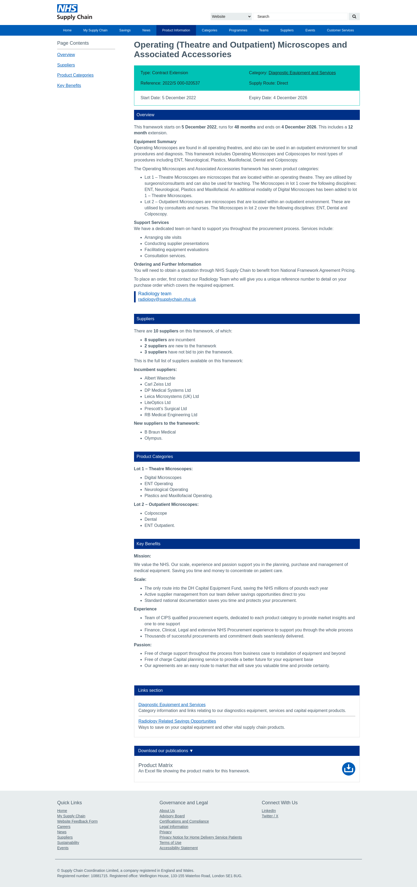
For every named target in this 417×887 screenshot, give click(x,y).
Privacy (166, 832)
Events (310, 30)
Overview (66, 54)
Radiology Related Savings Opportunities (177, 721)
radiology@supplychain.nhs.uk (167, 299)
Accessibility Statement (179, 848)
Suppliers (287, 30)
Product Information (176, 30)
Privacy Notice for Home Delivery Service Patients (201, 837)
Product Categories (75, 75)
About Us (167, 811)
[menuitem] (67, 30)
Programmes (238, 30)
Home (67, 30)
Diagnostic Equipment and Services (302, 72)
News (147, 30)
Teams (263, 30)
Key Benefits (69, 85)
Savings (125, 30)
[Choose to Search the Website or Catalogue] (231, 16)
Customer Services (340, 30)
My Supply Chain (96, 30)
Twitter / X (270, 816)
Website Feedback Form (77, 821)
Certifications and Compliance (184, 821)
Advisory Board (172, 816)
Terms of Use (170, 842)
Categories (209, 30)
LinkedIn (269, 811)
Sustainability (68, 842)
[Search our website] (354, 16)
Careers (63, 826)
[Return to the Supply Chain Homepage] (106, 12)
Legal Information (174, 826)
